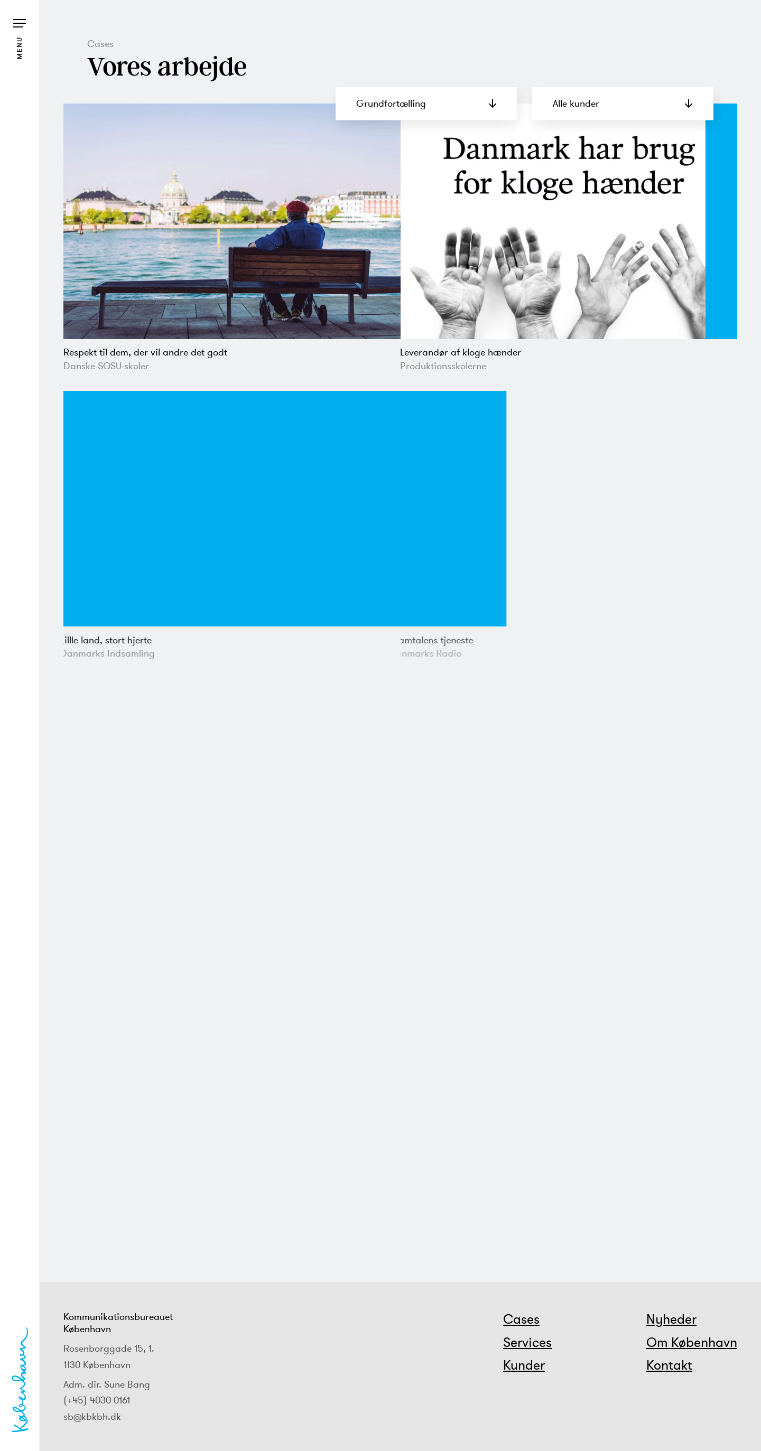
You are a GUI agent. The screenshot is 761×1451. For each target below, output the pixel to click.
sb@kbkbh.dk (92, 1416)
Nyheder (671, 1318)
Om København (691, 1342)
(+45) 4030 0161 (96, 1400)
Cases (521, 1318)
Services (527, 1342)
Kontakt (669, 1364)
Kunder (524, 1364)
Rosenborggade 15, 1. (108, 1348)
